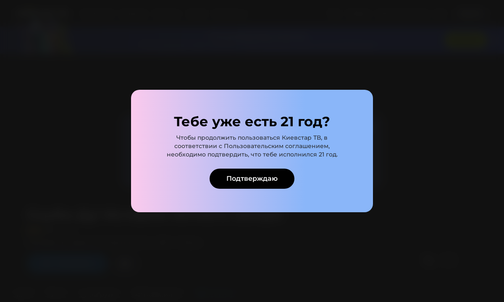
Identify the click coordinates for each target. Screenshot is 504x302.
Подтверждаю (252, 178)
